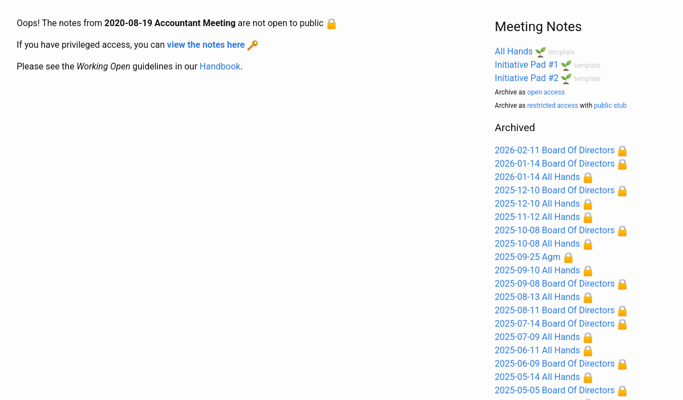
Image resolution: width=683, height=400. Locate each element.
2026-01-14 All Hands (537, 177)
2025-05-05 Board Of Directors (555, 390)
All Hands (514, 51)
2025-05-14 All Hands (537, 377)
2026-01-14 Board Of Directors (555, 163)
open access (546, 92)
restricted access (552, 105)
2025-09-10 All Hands (537, 270)
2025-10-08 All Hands (537, 243)
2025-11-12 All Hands (537, 217)
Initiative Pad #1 (527, 64)
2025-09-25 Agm (528, 257)
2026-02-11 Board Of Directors (555, 150)
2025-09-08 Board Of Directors (555, 283)
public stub (610, 105)
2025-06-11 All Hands (537, 350)
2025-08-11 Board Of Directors (555, 310)
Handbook (220, 66)
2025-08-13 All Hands (537, 297)
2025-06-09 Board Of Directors (555, 363)
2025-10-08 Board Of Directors (555, 230)
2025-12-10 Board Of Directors (555, 190)
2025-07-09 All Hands (537, 337)
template (561, 52)
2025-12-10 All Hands (537, 203)
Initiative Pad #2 (527, 78)
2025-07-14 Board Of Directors (555, 323)
